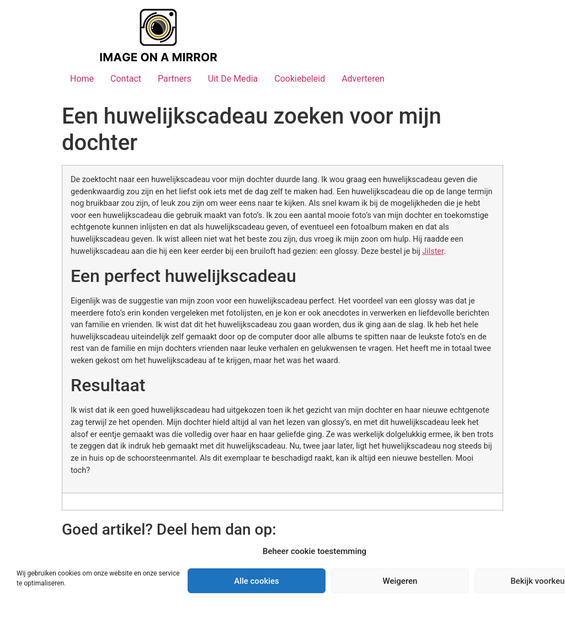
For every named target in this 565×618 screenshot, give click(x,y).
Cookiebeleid (299, 78)
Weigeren (400, 581)
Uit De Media (233, 78)
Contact (125, 78)
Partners (174, 78)
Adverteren (363, 78)
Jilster (433, 251)
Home (82, 78)
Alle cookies (256, 581)
